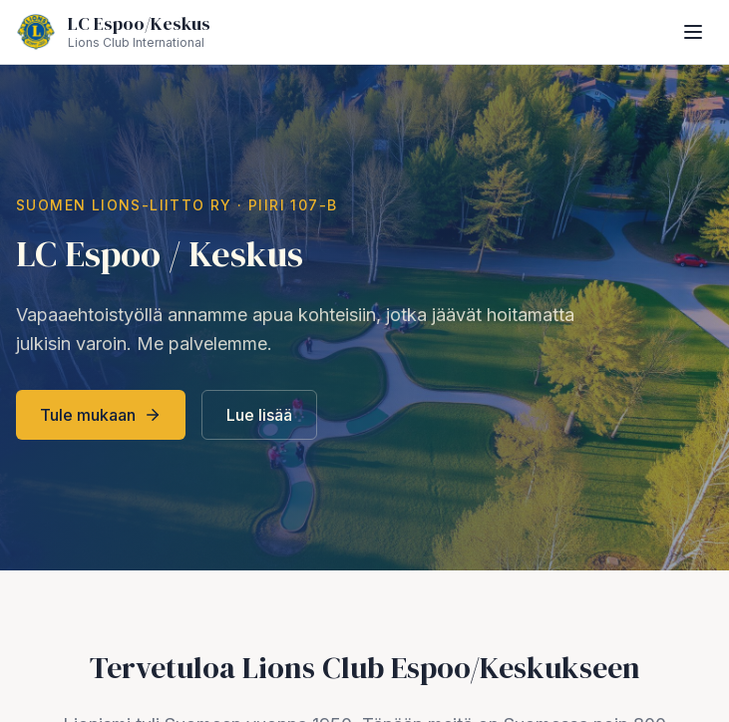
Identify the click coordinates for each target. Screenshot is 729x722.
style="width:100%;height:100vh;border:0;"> (364, 361)
